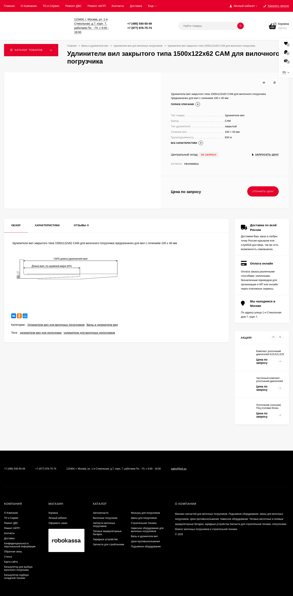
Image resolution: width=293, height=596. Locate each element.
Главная (9, 6)
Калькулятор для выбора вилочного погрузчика (18, 568)
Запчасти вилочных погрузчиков (104, 525)
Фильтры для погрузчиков (145, 512)
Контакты (118, 6)
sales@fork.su (178, 468)
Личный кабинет (57, 518)
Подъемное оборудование (146, 546)
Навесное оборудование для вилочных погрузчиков (147, 530)
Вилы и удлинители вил (102, 324)
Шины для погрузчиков (144, 518)
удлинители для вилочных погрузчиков (89, 332)
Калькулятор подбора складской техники (16, 577)
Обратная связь (13, 551)
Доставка (136, 6)
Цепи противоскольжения (145, 541)
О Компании (29, 6)
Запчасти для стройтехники (108, 544)
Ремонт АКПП (96, 6)
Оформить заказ (57, 523)
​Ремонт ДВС (73, 6)
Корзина (53, 512)
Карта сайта (11, 561)
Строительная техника (143, 523)
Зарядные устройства (105, 539)
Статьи (8, 556)
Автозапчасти (100, 512)
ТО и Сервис (51, 6)
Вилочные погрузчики (105, 518)
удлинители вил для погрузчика (40, 332)
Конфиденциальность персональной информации (19, 545)
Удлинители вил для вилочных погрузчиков (56, 324)
